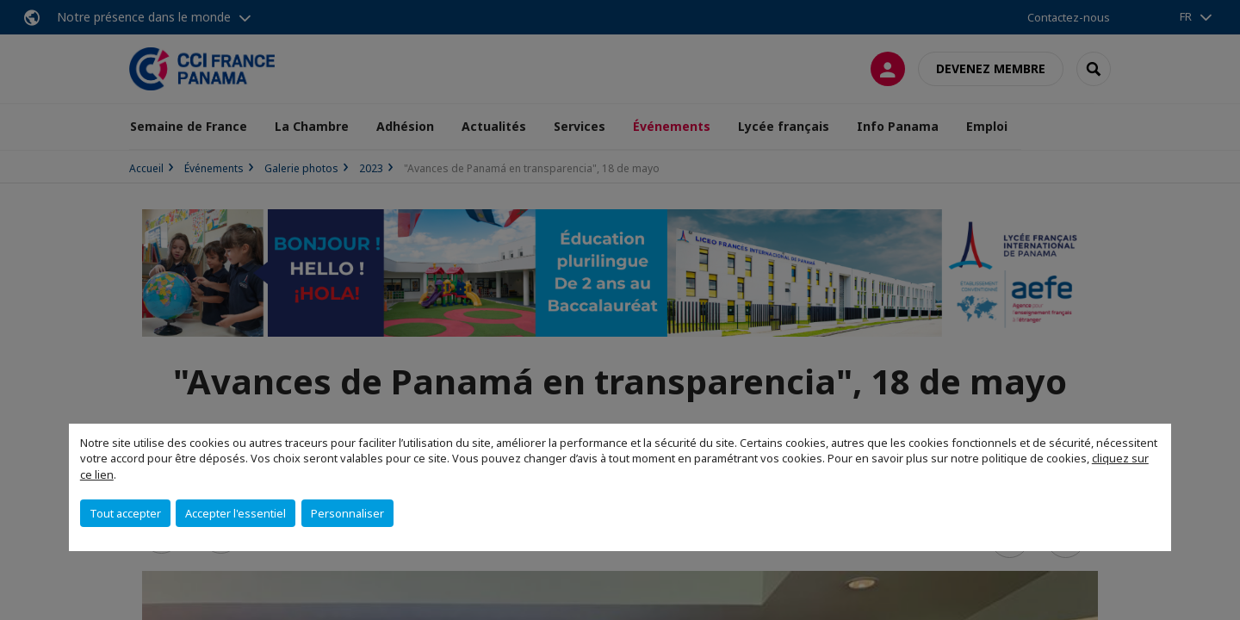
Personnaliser (347, 513)
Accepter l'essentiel (235, 513)
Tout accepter (125, 513)
